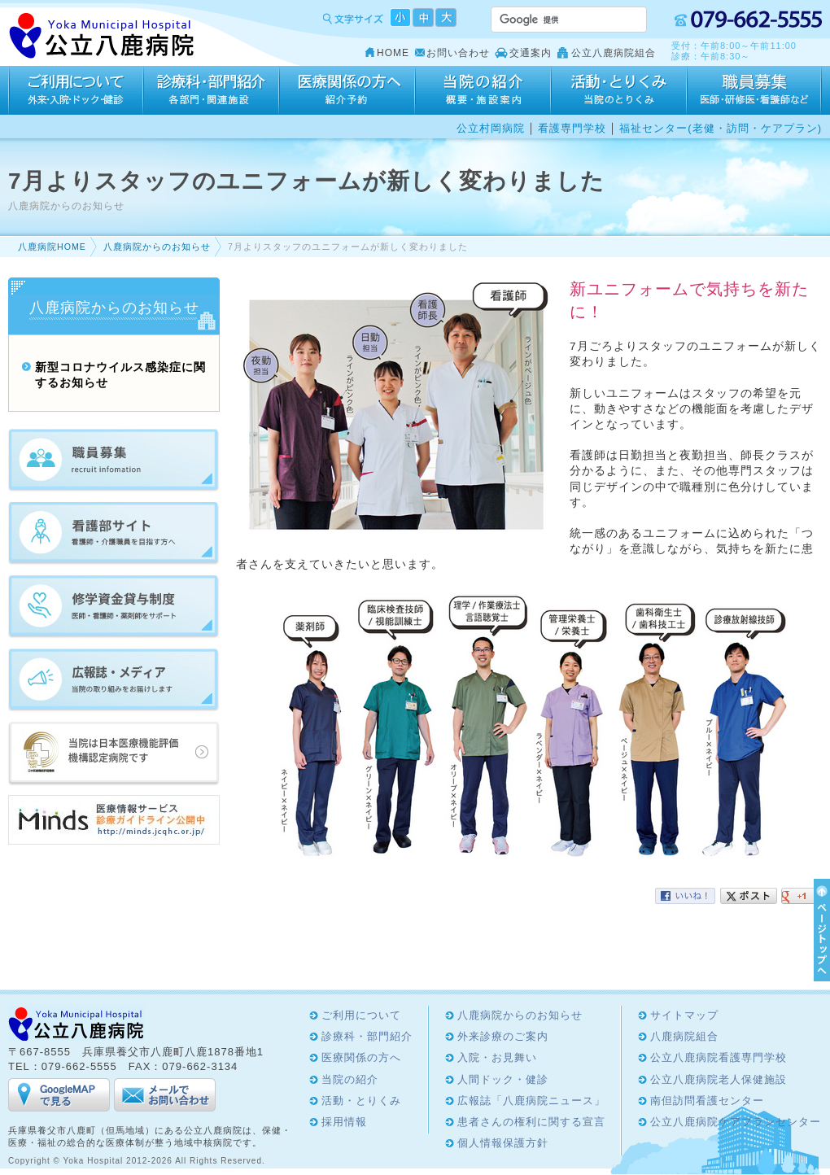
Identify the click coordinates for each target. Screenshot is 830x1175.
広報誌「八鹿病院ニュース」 (531, 1100)
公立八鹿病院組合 (613, 53)
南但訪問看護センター (707, 1100)
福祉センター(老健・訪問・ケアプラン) (720, 128)
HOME (393, 53)
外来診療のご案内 (502, 1036)
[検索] (549, 19)
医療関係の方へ (347, 90)
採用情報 (754, 90)
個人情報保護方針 (502, 1143)
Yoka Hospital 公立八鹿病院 (102, 36)
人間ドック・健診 (502, 1079)
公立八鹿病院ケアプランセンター (735, 1122)
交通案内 (530, 53)
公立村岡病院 (490, 128)
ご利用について (75, 90)
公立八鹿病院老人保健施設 (718, 1079)
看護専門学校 (572, 128)
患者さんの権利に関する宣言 (531, 1122)
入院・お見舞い (497, 1057)
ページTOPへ (819, 930)
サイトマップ (684, 1015)
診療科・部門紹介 (211, 90)
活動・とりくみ (619, 90)
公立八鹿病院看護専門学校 (718, 1057)
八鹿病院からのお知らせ (157, 246)
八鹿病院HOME (52, 246)
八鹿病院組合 (684, 1036)
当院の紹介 (483, 90)
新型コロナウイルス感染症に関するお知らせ (120, 375)
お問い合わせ (458, 53)
